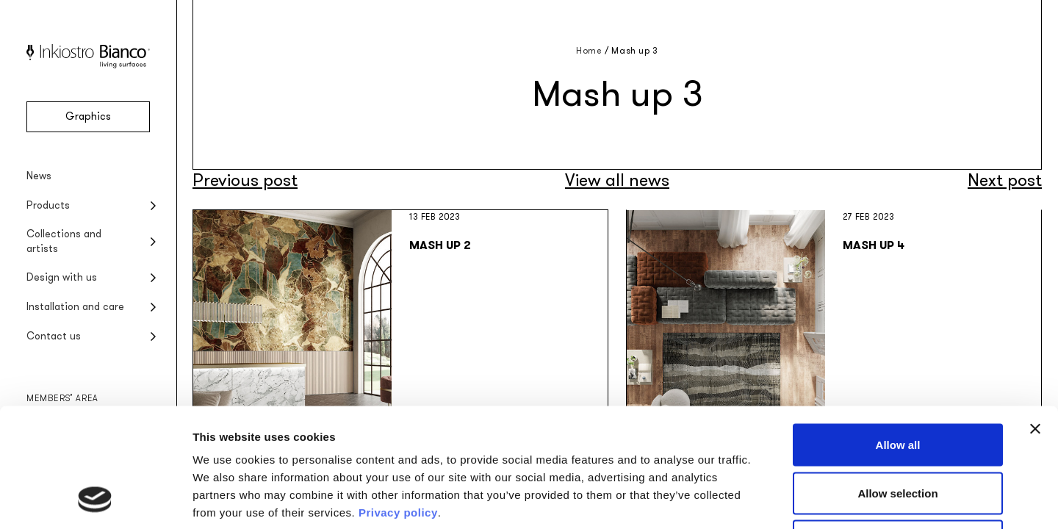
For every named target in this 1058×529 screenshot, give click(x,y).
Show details (771, 500)
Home (589, 51)
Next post (1005, 180)
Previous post (245, 180)
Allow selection (897, 384)
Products (48, 205)
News (38, 176)
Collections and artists (63, 241)
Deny (898, 432)
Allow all (898, 336)
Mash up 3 (634, 51)
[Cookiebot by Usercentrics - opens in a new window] (95, 500)
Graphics (88, 116)
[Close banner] (1035, 320)
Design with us (61, 277)
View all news (617, 180)
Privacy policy (398, 403)
